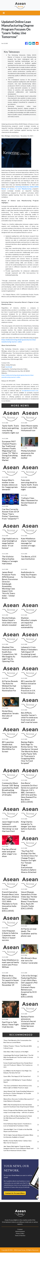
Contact (20, 1229)
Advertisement (20, 1231)
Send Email (8, 367)
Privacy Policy (20, 1233)
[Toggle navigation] (4, 12)
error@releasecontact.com (30, 390)
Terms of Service (20, 1235)
